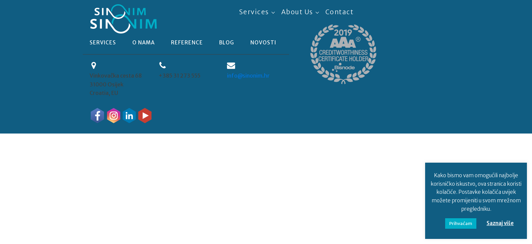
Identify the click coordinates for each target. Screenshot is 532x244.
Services (254, 12)
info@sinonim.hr (248, 75)
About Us (297, 12)
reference (187, 42)
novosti (263, 42)
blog (226, 42)
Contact (339, 12)
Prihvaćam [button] (460, 223)
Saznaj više (500, 223)
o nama (143, 42)
